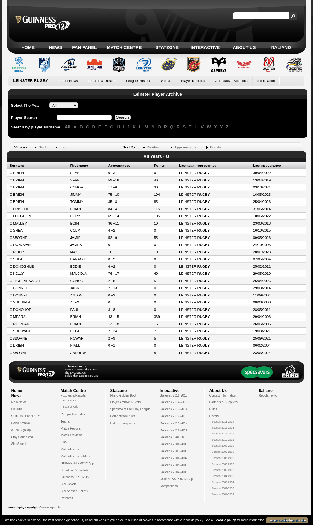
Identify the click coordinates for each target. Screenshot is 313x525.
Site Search (19, 443)
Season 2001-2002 (223, 494)
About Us (244, 47)
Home (28, 47)
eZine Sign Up (21, 430)
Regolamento (268, 395)
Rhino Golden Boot (123, 395)
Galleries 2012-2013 (174, 416)
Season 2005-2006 (223, 469)
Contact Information (222, 395)
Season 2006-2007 (223, 464)
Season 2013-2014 (223, 421)
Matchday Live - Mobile (77, 456)
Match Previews (72, 435)
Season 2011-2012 (223, 433)
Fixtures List (70, 400)
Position (153, 147)
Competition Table (73, 414)
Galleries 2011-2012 (174, 423)
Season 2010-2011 (223, 439)
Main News (19, 402)
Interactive (205, 47)
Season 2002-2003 (223, 488)
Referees (67, 498)
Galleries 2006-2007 (174, 458)
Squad (166, 81)
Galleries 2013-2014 (174, 409)
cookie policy (226, 520)
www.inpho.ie (51, 507)
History (214, 416)
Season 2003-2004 (223, 482)
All (67, 127)
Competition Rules (122, 416)
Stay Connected (22, 437)
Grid (42, 147)
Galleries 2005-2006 (174, 465)
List (62, 147)
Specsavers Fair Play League (130, 409)
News (55, 47)
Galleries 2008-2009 (174, 444)
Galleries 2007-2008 (174, 451)
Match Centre (124, 47)
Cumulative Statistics (231, 81)
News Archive (20, 423)
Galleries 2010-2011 (174, 430)
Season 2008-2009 (223, 451)
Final (64, 442)
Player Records (193, 81)
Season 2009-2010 (223, 445)
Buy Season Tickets (74, 491)
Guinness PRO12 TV (25, 416)
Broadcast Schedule (74, 470)
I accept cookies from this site (287, 520)
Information (266, 81)
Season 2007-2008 (223, 458)
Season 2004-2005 (223, 476)
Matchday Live (71, 449)
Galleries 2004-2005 (174, 472)
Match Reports (71, 428)
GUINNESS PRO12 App (77, 463)
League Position (138, 81)
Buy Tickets (69, 484)
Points (215, 147)
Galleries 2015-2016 (174, 395)
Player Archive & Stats (125, 402)
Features (17, 409)
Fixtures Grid (70, 406)
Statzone (167, 47)
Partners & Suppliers (223, 402)
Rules (213, 409)
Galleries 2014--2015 (174, 402)
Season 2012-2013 (223, 427)
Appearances (185, 147)
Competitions (169, 486)
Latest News (68, 81)
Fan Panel (84, 47)
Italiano (281, 47)
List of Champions (122, 423)
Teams (65, 421)
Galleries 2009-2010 (174, 437)
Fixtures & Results (102, 81)
